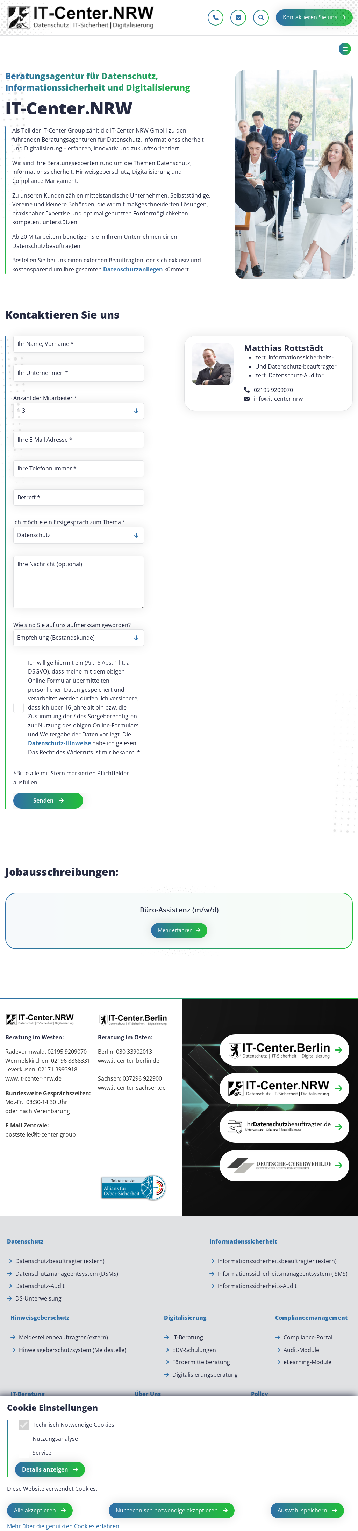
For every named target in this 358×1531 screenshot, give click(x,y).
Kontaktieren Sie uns (310, 17)
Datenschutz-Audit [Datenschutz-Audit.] (40, 1286)
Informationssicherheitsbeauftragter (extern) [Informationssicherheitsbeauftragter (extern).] (277, 1261)
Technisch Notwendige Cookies (73, 1425)
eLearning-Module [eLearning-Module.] (307, 1362)
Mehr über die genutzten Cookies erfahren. (64, 1526)
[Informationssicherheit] (243, 1241)
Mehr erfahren (175, 930)
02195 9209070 (268, 390)
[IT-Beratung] (27, 1394)
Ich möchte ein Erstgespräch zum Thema (69, 522)
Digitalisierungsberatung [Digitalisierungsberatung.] (205, 1375)
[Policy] (259, 1394)
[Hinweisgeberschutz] (39, 1318)
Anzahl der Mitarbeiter (45, 398)
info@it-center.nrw (273, 399)
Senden (44, 800)
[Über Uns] (148, 1394)
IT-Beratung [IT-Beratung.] (187, 1337)
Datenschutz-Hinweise (59, 743)
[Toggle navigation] (345, 49)
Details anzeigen (46, 1469)
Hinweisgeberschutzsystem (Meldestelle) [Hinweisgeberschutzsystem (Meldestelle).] (72, 1350)
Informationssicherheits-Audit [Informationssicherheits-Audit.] (257, 1286)
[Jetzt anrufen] (215, 18)
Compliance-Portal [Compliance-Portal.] (308, 1337)
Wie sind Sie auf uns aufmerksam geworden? (72, 625)
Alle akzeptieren (35, 1510)
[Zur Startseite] (81, 17)
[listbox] (78, 411)
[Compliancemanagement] (311, 1318)
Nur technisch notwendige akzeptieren (167, 1510)
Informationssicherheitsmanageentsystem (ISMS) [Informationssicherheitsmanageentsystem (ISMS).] (283, 1273)
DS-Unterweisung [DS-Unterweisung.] (38, 1298)
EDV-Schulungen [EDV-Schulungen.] (194, 1350)
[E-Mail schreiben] (238, 18)
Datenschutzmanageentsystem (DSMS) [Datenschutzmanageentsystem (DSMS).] (66, 1273)
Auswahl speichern (303, 1510)
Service (42, 1453)
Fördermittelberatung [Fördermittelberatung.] (201, 1362)
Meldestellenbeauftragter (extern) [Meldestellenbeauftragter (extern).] (63, 1337)
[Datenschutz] (25, 1241)
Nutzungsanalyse (55, 1439)
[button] (284, 1050)
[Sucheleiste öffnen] (261, 18)
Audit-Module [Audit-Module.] (301, 1350)
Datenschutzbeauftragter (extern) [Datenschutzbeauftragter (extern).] (60, 1261)
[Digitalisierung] (185, 1318)
